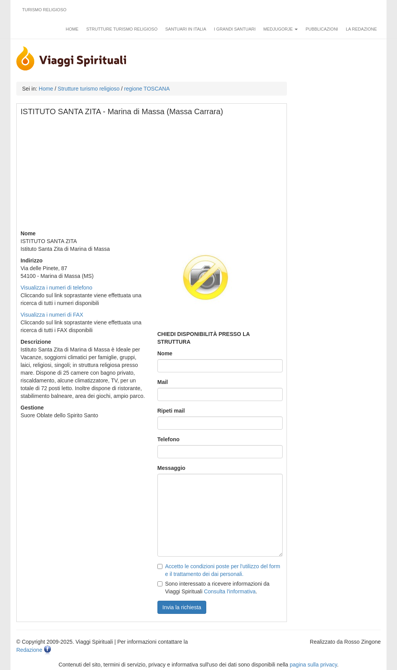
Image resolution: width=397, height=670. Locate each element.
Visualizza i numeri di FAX (52, 315)
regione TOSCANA (147, 89)
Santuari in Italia (185, 29)
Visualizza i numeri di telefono (56, 287)
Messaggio (171, 468)
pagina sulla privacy (313, 664)
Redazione (29, 650)
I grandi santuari (235, 29)
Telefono (168, 439)
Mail (162, 382)
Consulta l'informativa (229, 591)
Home (72, 29)
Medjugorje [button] (280, 29)
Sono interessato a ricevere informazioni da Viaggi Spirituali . (213, 588)
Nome (165, 353)
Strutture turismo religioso (121, 29)
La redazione (361, 29)
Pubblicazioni (322, 29)
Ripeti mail (171, 411)
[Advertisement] (152, 175)
